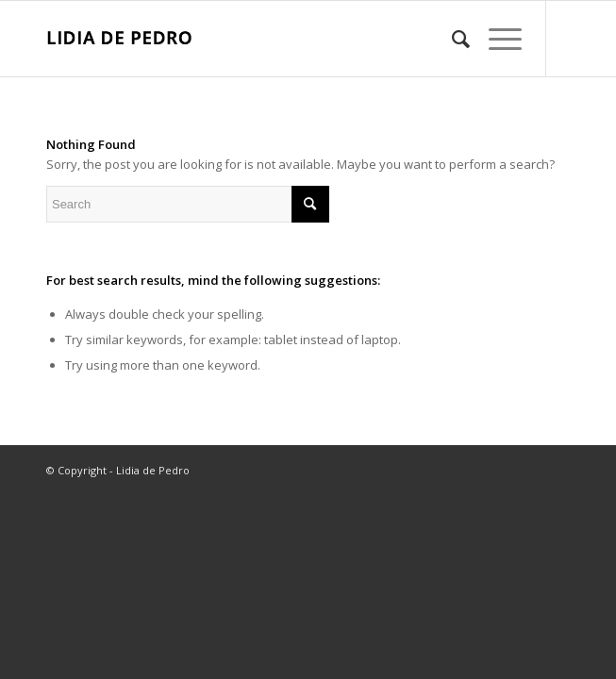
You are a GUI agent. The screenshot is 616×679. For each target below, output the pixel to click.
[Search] (451, 38)
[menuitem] (451, 38)
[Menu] (496, 38)
